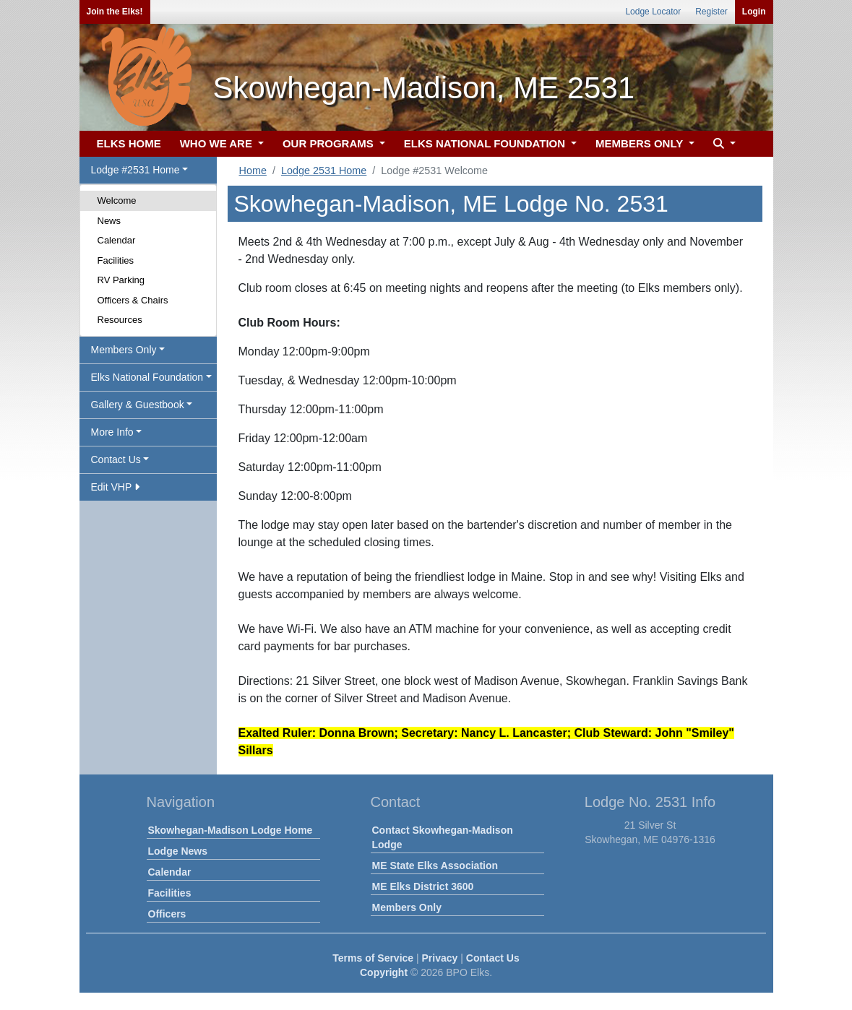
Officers (167, 914)
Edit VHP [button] (115, 487)
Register (711, 12)
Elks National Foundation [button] (147, 377)
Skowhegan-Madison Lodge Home (230, 830)
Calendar (117, 240)
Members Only (407, 907)
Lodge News (177, 851)
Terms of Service (372, 958)
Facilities (116, 260)
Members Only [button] (124, 349)
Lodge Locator (653, 12)
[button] (722, 144)
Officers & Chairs (133, 300)
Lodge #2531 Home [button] (135, 170)
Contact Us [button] (116, 459)
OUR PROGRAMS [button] (329, 143)
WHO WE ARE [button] (217, 143)
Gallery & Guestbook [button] (137, 404)
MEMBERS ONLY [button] (640, 143)
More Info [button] (112, 432)
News (109, 220)
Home (253, 170)
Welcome (117, 200)
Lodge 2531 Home (323, 170)
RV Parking (121, 280)
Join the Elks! (115, 12)
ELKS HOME (129, 143)
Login (754, 12)
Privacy (440, 958)
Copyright (384, 972)
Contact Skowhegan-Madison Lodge (442, 837)
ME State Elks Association (435, 865)
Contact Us (493, 958)
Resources (120, 319)
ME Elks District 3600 (423, 886)
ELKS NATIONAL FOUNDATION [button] (486, 143)
